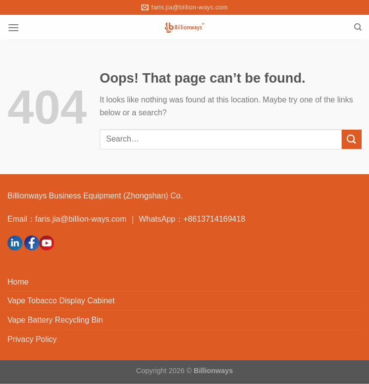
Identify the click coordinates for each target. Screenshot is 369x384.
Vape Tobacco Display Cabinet (60, 300)
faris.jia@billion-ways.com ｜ (87, 219)
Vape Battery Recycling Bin (55, 320)
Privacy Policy (32, 339)
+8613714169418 (214, 219)
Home (18, 282)
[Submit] (352, 139)
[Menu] (13, 27)
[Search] (358, 27)
